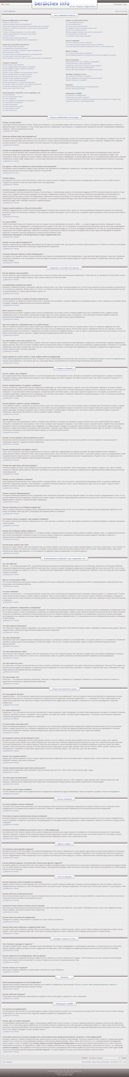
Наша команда (86, 1062)
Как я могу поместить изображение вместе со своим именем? (22, 54)
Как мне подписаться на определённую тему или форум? (84, 78)
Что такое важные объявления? (13, 102)
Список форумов (9, 11)
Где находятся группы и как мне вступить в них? (81, 28)
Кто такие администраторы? (75, 22)
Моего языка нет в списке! (11, 52)
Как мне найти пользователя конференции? (80, 67)
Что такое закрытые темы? (11, 108)
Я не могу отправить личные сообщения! (79, 42)
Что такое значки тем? (10, 110)
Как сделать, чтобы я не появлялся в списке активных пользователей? (25, 28)
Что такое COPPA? (9, 36)
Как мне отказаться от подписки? (76, 80)
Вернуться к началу (121, 11)
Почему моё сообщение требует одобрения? (17, 86)
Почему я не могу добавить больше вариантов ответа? (20, 72)
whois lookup (14, 1041)
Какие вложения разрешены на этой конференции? (82, 86)
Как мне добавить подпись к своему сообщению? (18, 68)
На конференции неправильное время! (15, 48)
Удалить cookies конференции (100, 1062)
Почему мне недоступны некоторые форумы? (17, 76)
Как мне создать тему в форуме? (13, 65)
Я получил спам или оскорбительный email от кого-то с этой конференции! (90, 46)
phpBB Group (67, 1011)
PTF (72, 1073)
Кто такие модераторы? (73, 24)
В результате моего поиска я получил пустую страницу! (83, 65)
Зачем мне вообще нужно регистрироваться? (17, 24)
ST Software (65, 1073)
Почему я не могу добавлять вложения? (15, 78)
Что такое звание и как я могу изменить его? (17, 56)
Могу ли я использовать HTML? (13, 96)
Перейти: (85, 1058)
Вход (124, 4)
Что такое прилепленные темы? (13, 106)
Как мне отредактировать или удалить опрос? (17, 74)
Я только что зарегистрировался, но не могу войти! (19, 32)
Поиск (7, 4)
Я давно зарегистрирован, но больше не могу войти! (19, 34)
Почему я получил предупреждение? (14, 80)
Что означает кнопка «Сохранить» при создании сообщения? (22, 84)
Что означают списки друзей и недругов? (79, 53)
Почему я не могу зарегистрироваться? (15, 38)
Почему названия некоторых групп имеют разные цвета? (84, 32)
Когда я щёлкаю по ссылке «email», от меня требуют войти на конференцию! (27, 58)
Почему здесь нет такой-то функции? (78, 97)
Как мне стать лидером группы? (76, 30)
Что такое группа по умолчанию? (76, 34)
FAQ (2, 4)
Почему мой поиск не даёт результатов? (79, 63)
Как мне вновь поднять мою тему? (14, 88)
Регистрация (118, 4)
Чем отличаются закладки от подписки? (78, 76)
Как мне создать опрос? (10, 70)
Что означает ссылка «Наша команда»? (78, 36)
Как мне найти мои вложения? (75, 88)
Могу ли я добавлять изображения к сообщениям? (19, 100)
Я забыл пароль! (8, 30)
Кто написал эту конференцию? (76, 95)
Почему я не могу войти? (11, 22)
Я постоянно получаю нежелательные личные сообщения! (84, 44)
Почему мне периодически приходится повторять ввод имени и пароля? (26, 26)
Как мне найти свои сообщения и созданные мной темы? (84, 69)
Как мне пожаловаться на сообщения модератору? (19, 82)
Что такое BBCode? (9, 95)
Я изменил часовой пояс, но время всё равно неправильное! (22, 50)
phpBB (56, 1071)
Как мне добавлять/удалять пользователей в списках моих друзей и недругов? (91, 55)
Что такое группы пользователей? (77, 26)
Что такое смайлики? (9, 98)
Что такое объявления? (10, 104)
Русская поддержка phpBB (64, 1074)
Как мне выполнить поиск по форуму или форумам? (82, 61)
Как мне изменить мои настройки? (14, 46)
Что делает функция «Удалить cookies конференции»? (20, 40)
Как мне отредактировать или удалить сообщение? (19, 67)
